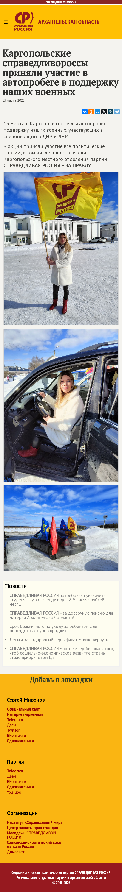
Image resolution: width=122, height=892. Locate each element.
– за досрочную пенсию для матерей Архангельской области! (59, 615)
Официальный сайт (23, 709)
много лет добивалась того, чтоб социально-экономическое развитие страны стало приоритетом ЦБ (59, 653)
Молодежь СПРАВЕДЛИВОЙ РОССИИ (31, 835)
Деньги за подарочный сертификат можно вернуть (56, 641)
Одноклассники (20, 741)
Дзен (11, 725)
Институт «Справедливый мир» (34, 822)
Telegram (15, 720)
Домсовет (16, 852)
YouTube (14, 792)
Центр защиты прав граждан (32, 828)
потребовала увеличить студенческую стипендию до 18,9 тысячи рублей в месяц (56, 600)
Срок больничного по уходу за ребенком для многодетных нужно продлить (51, 628)
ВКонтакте (16, 735)
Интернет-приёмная (25, 714)
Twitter (13, 730)
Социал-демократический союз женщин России (34, 844)
